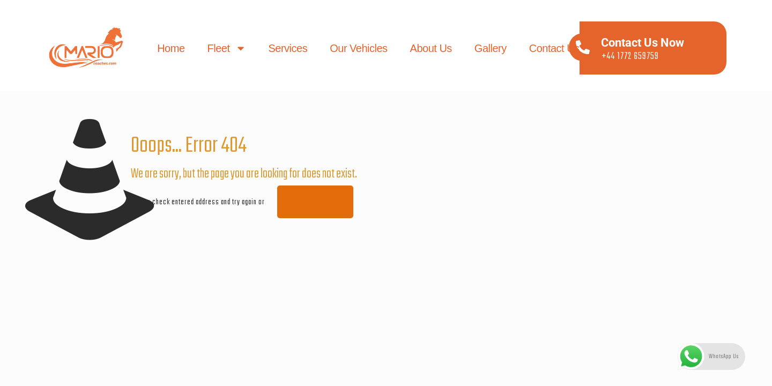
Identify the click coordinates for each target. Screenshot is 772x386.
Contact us (554, 48)
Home (171, 48)
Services (288, 48)
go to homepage (315, 202)
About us (431, 48)
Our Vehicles (359, 48)
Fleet (226, 48)
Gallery (490, 48)
